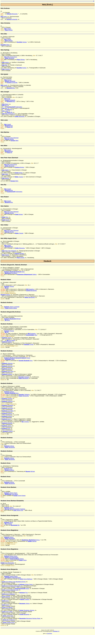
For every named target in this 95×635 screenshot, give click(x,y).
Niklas (5, 44)
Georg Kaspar (19, 495)
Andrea (5, 62)
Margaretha (31, 290)
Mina (11, 88)
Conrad (28, 344)
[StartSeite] (49, 633)
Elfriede (9, 30)
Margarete (12, 14)
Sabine (5, 170)
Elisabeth (7, 423)
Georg (6, 419)
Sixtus (22, 560)
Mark (14, 140)
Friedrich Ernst (9, 622)
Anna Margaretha (11, 557)
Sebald (6, 368)
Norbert (22, 42)
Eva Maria (11, 273)
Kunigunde (12, 19)
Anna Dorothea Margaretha (11, 585)
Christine (6, 69)
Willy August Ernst (10, 57)
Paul (23, 592)
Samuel (32, 541)
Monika (9, 139)
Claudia (19, 176)
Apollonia (9, 470)
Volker (5, 174)
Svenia (5, 220)
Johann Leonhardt (11, 306)
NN (9, 109)
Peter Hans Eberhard (11, 137)
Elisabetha (30, 289)
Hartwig (7, 28)
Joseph (4, 85)
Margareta (9, 58)
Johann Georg (10, 493)
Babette (6, 596)
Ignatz (4, 16)
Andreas (8, 79)
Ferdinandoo (14, 107)
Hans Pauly (8, 371)
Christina (7, 398)
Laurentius (7, 408)
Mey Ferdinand (9, 619)
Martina (5, 178)
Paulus (17, 358)
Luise (5, 111)
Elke (4, 65)
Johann (5, 294)
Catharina (23, 377)
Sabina (26, 274)
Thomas (9, 286)
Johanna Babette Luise (10, 590)
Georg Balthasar (26, 579)
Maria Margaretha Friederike (15, 509)
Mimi (5, 108)
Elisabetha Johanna (26, 610)
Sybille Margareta (13, 577)
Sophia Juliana (11, 308)
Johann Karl (18, 510)
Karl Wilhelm (7, 607)
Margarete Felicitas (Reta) (29, 618)
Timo (5, 217)
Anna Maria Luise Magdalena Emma (14, 581)
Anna (25, 360)
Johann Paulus (11, 576)
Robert (5, 104)
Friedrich (8, 431)
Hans (14, 271)
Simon (31, 540)
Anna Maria (11, 340)
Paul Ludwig (7, 611)
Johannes (7, 363)
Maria (7, 320)
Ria (4, 105)
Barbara (7, 341)
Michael (12, 318)
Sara (31, 335)
